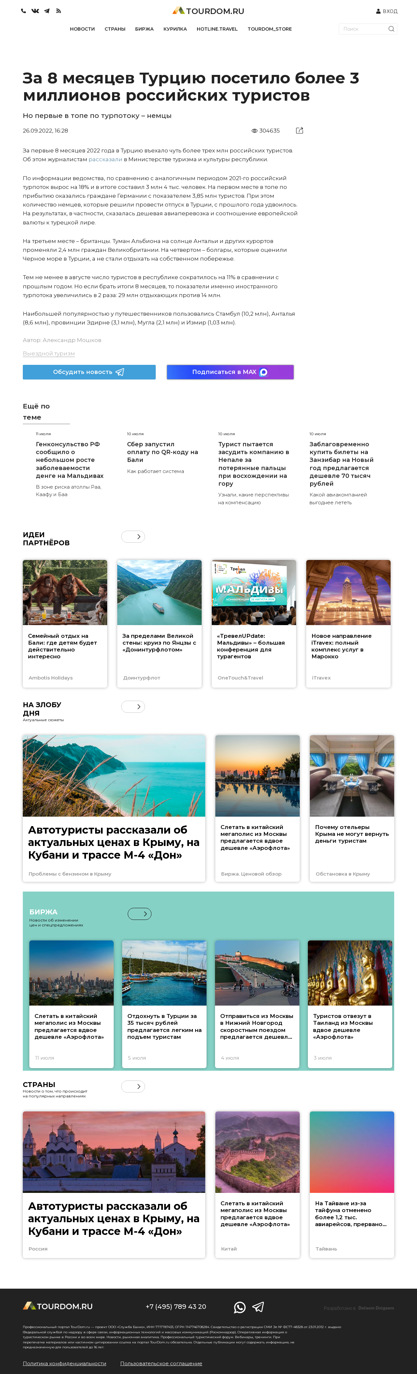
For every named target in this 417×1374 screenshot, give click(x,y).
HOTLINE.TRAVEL (217, 29)
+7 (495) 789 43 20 (176, 1306)
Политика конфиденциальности (64, 1363)
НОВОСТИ (82, 29)
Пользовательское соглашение (161, 1363)
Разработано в (359, 1308)
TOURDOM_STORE (270, 29)
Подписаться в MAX (230, 372)
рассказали (105, 159)
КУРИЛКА (175, 29)
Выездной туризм (49, 353)
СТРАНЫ (115, 29)
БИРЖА (144, 29)
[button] (139, 536)
